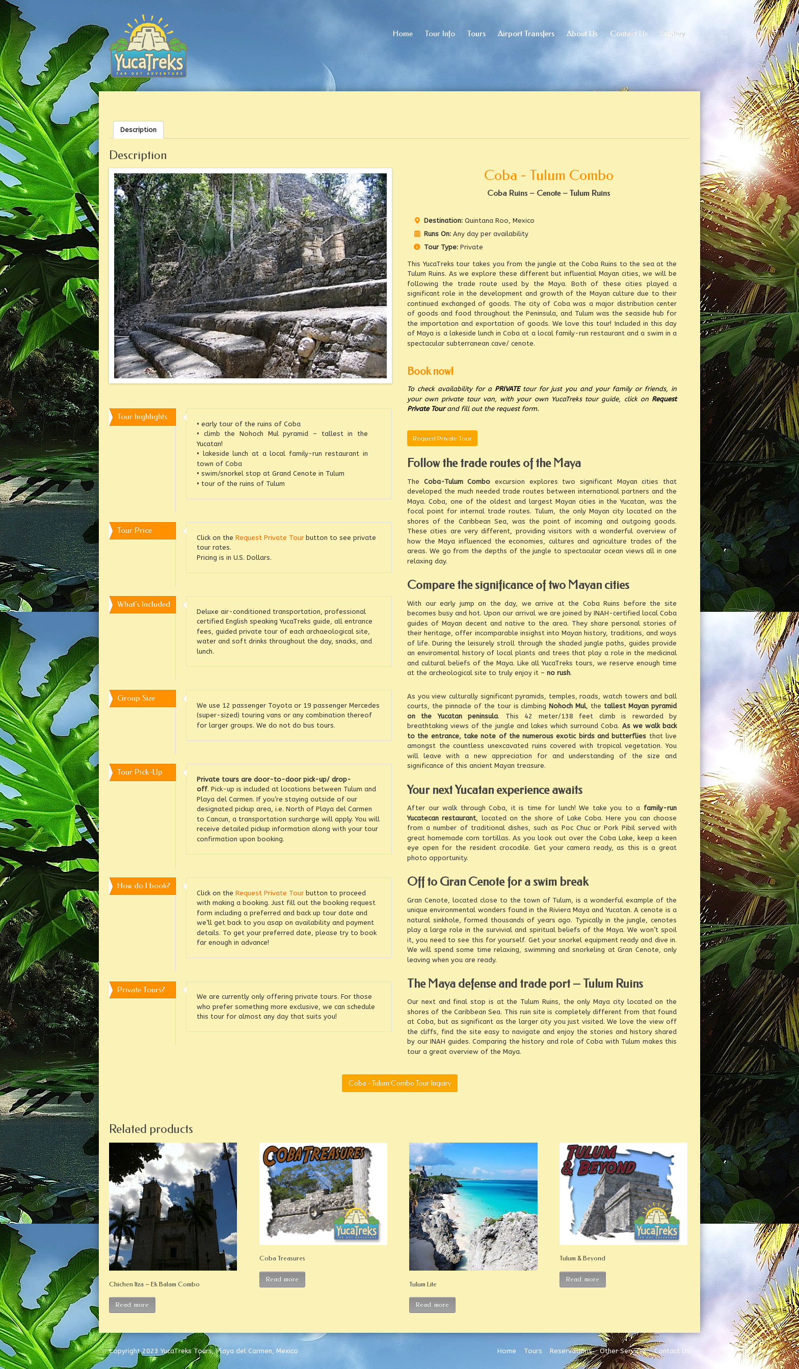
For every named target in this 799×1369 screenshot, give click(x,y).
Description (138, 130)
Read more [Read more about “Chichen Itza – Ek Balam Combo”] (132, 1304)
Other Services (623, 1351)
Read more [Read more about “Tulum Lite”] (432, 1304)
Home (506, 1351)
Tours (533, 1351)
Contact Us (672, 1351)
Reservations (571, 1351)
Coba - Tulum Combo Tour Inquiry (400, 1083)
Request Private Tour (442, 438)
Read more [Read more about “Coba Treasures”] (282, 1279)
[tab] (138, 130)
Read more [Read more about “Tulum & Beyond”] (582, 1279)
